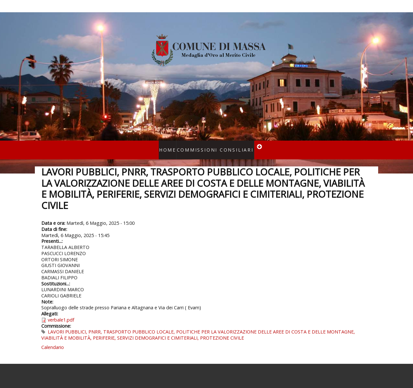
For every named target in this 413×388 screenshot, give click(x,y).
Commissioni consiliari (213, 145)
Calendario (52, 339)
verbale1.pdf (61, 312)
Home (174, 145)
